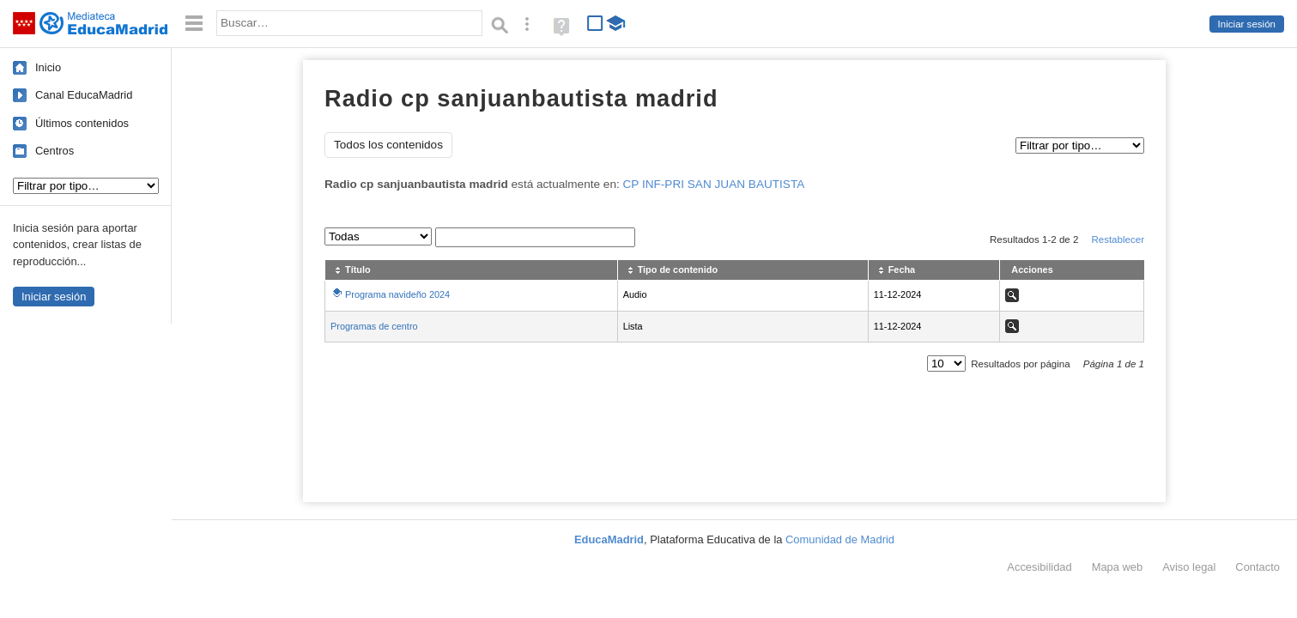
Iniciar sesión (1247, 24)
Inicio (48, 67)
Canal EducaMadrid (83, 94)
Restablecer (1117, 239)
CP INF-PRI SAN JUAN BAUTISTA (714, 184)
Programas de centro (374, 326)
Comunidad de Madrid (839, 539)
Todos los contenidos (388, 144)
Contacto (1257, 566)
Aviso (1188, 566)
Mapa (1117, 566)
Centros (54, 150)
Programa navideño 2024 (397, 294)
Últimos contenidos (82, 123)
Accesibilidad (1039, 566)
